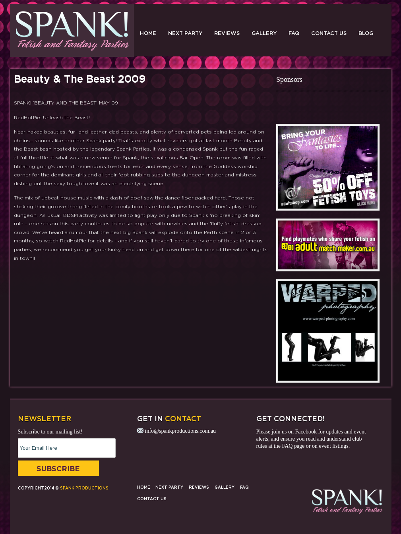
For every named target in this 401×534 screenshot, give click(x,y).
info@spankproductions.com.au (180, 431)
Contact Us (329, 33)
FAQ (294, 33)
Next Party (185, 33)
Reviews (227, 33)
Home (148, 33)
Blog (365, 33)
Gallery (264, 33)
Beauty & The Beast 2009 (79, 78)
